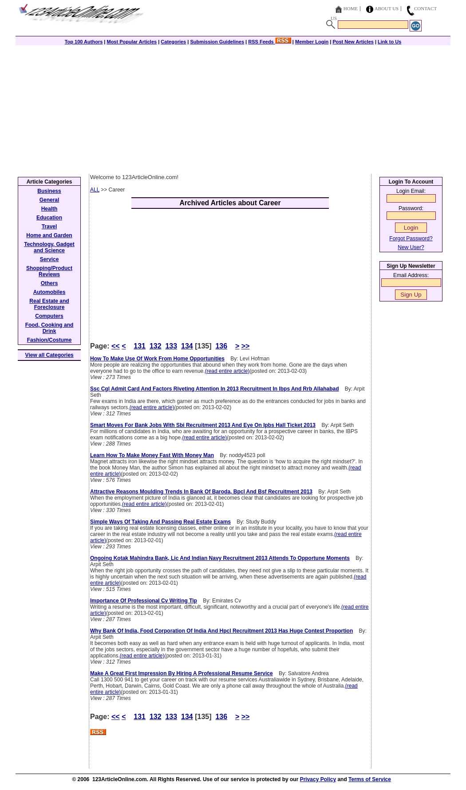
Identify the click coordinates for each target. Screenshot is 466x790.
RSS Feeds (269, 41)
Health (49, 209)
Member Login (311, 41)
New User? (411, 247)
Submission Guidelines (217, 41)
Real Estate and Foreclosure (49, 304)
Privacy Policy (318, 779)
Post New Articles (353, 41)
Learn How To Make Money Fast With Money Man (152, 455)
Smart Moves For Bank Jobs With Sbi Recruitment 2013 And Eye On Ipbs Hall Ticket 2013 (203, 425)
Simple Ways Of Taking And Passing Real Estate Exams (160, 522)
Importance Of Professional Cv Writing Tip (143, 601)
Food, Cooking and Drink (49, 328)
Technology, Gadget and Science (49, 247)
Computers (49, 316)
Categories (173, 41)
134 (187, 346)
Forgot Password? (410, 238)
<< (115, 346)
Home (351, 8)
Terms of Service (369, 779)
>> (245, 346)
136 (221, 346)
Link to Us (389, 41)
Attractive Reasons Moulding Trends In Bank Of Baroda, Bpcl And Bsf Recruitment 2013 (201, 492)
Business (49, 191)
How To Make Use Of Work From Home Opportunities (157, 359)
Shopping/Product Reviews (49, 271)
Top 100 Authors (84, 41)
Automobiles (49, 292)
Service (49, 259)
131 (140, 346)
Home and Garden (49, 235)
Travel (49, 226)
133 (171, 346)
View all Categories (49, 355)
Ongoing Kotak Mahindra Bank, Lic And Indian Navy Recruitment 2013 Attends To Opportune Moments (220, 558)
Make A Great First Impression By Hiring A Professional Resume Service (181, 673)
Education (49, 218)
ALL (94, 190)
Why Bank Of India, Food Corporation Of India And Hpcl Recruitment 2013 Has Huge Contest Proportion (221, 631)
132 (156, 346)
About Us (387, 8)
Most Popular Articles (132, 41)
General (49, 200)
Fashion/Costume (49, 340)
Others (49, 283)
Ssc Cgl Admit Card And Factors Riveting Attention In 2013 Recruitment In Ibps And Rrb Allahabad (214, 389)
